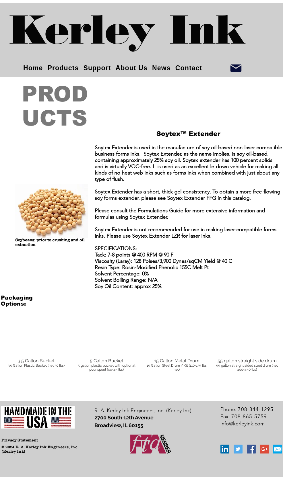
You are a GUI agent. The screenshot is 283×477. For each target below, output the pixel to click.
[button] (36, 349)
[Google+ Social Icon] (264, 449)
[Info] (236, 68)
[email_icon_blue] (277, 449)
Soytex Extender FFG (191, 198)
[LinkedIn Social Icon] (224, 449)
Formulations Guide (160, 211)
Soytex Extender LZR (156, 236)
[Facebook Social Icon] (251, 449)
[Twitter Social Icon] (238, 449)
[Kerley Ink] (127, 34)
